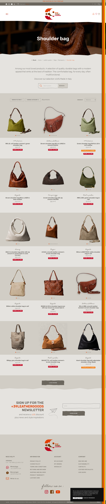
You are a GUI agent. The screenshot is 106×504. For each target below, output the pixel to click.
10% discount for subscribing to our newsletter (49, 1)
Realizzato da (95, 502)
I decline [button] (80, 497)
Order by (80, 99)
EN (95, 4)
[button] (15, 135)
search (62, 85)
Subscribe (74, 413)
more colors (17, 149)
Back (34, 60)
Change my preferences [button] (89, 497)
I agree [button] (75, 497)
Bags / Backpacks (59, 60)
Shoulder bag (70, 60)
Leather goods (47, 60)
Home (39, 60)
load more (53, 382)
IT (92, 4)
